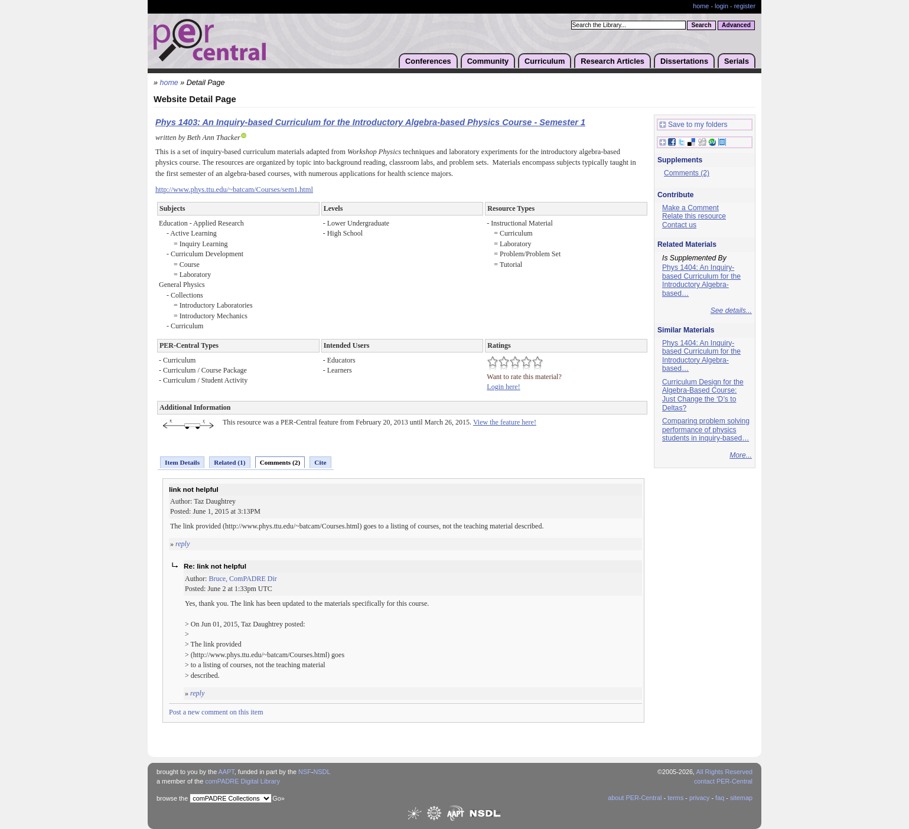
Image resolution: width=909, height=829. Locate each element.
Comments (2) (280, 462)
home (701, 5)
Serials (736, 61)
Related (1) (229, 462)
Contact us (679, 225)
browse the (172, 798)
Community (488, 61)
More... (740, 455)
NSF (304, 771)
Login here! (503, 387)
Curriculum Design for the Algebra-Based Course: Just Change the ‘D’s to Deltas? (703, 395)
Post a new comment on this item (216, 712)
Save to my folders (693, 124)
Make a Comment (690, 208)
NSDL (321, 771)
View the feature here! (504, 422)
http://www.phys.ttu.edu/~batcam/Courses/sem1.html (234, 189)
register (744, 5)
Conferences (428, 61)
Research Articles (612, 61)
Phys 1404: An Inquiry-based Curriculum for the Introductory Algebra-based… (701, 280)
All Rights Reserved (724, 771)
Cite (320, 462)
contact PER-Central (723, 781)
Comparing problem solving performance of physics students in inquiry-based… (706, 429)
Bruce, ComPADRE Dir (242, 579)
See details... (731, 310)
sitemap (741, 797)
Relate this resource (694, 216)
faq (719, 797)
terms (675, 797)
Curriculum (544, 61)
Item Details (182, 462)
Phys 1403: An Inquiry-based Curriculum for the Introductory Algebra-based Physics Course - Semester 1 (370, 122)
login (721, 5)
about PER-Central (635, 797)
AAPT (226, 771)
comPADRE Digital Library (242, 781)
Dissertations (684, 61)
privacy (699, 797)
